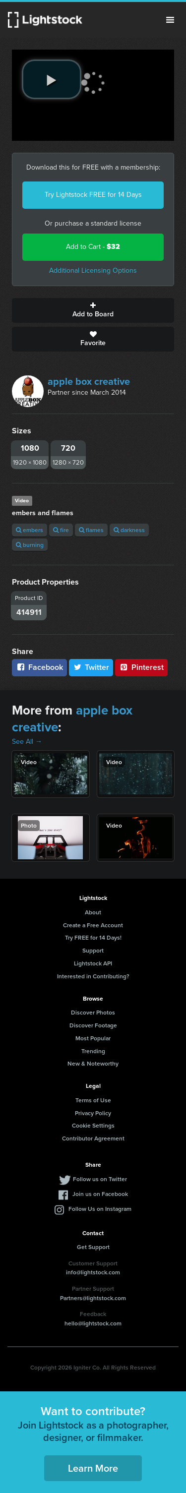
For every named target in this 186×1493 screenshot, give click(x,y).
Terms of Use (93, 1100)
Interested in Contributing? (93, 976)
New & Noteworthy (93, 1063)
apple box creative (89, 381)
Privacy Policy (93, 1113)
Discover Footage (93, 1025)
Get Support (93, 1247)
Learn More (93, 1468)
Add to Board (93, 310)
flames (91, 530)
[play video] (51, 79)
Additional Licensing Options (93, 270)
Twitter (91, 667)
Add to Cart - (93, 246)
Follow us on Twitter (100, 1179)
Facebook (39, 667)
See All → (27, 741)
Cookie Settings (93, 1125)
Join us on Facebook (100, 1194)
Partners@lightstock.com (93, 1298)
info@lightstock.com (93, 1272)
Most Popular (93, 1038)
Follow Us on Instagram (99, 1208)
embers (29, 530)
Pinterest (141, 667)
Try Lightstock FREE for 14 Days (93, 194)
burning (30, 544)
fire (61, 530)
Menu (170, 20)
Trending (93, 1051)
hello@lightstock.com (93, 1323)
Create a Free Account (93, 925)
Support (93, 950)
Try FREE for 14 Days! (93, 937)
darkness (129, 530)
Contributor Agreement (93, 1138)
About (93, 912)
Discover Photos (93, 1012)
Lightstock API (93, 963)
